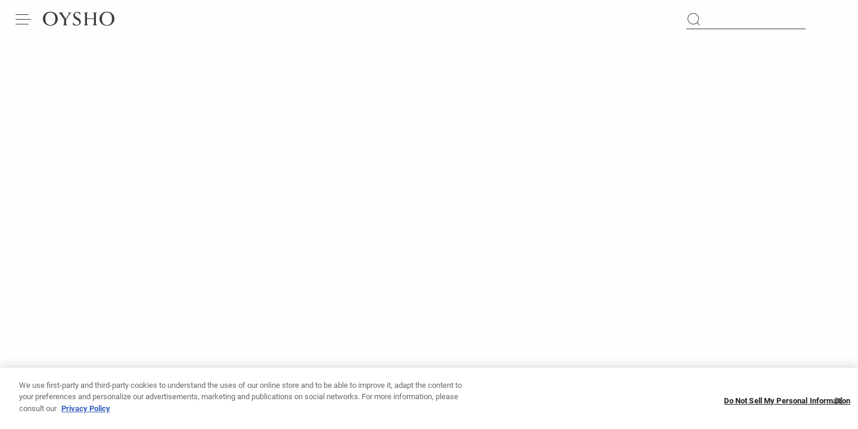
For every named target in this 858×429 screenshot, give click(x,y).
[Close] (839, 404)
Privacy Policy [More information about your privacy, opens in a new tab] (85, 412)
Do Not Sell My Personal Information (787, 404)
